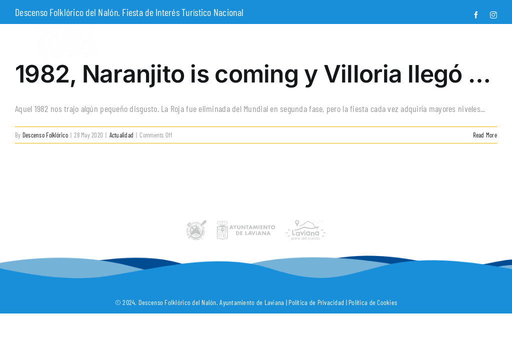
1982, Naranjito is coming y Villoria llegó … (252, 73)
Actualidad (122, 135)
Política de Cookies (372, 302)
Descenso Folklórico (45, 135)
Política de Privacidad (316, 302)
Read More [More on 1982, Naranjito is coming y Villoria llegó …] (485, 135)
